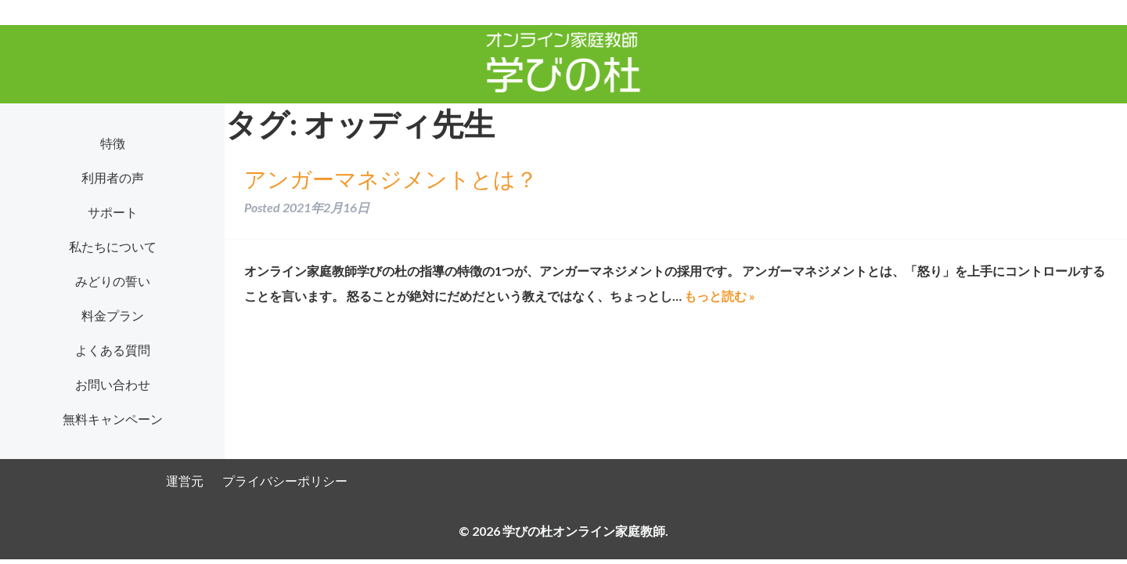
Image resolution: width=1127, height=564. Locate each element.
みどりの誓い (112, 280)
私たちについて (113, 246)
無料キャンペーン (113, 418)
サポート (113, 211)
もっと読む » (719, 295)
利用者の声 (112, 177)
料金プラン (112, 315)
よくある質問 (112, 349)
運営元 (184, 480)
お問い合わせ (112, 384)
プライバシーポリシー (284, 480)
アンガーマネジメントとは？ (391, 178)
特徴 (112, 143)
